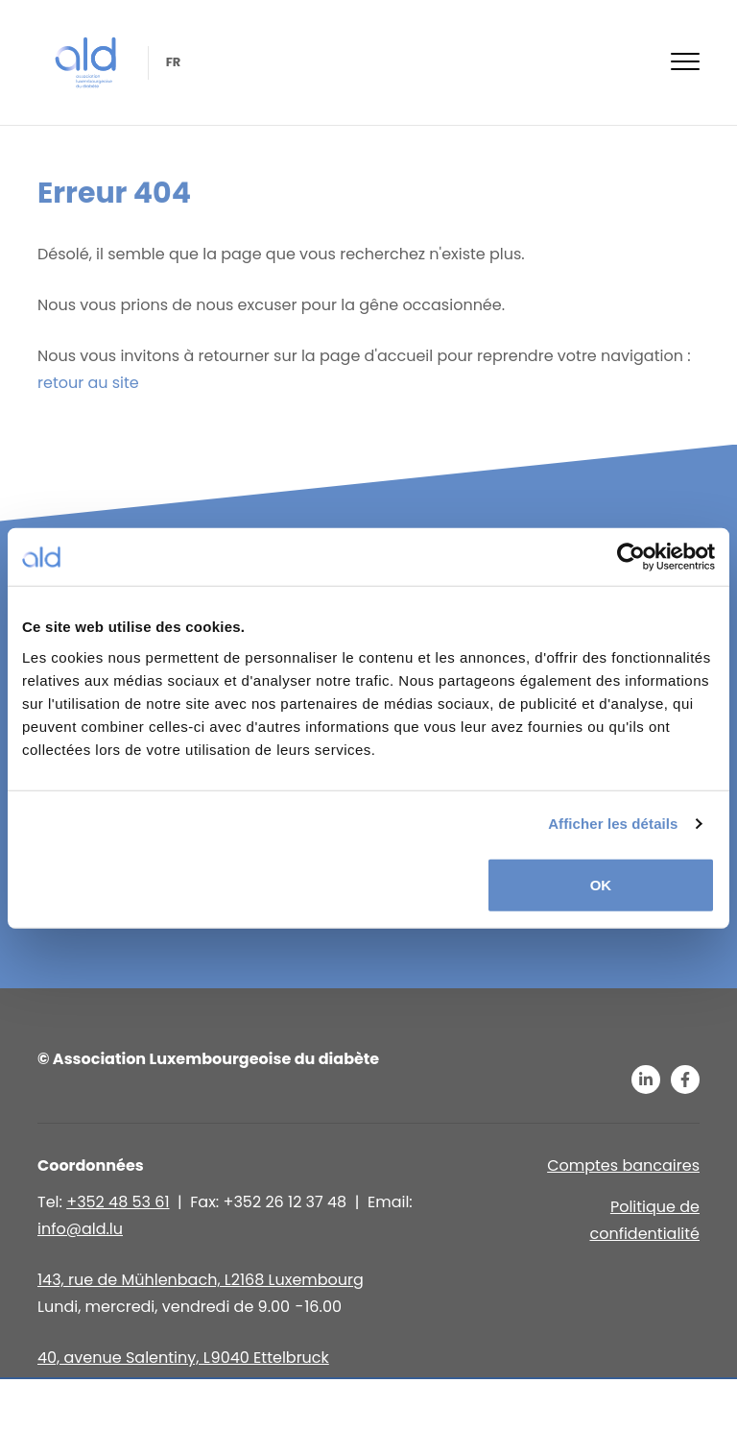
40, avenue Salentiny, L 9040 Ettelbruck (183, 1358)
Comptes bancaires (623, 1165)
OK (601, 884)
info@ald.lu (80, 1229)
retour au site (88, 383)
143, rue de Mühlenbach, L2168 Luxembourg (200, 1280)
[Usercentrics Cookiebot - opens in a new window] (631, 557)
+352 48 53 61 (117, 1202)
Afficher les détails (613, 823)
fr (171, 62)
